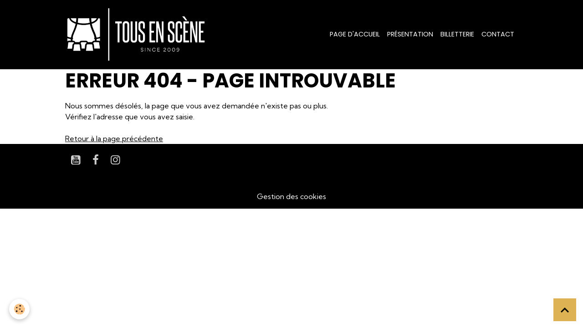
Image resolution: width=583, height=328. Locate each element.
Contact (497, 34)
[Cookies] (19, 309)
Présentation (410, 34)
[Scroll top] (564, 309)
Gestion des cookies (291, 196)
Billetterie (457, 34)
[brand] (137, 34)
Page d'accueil (355, 34)
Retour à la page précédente (114, 138)
